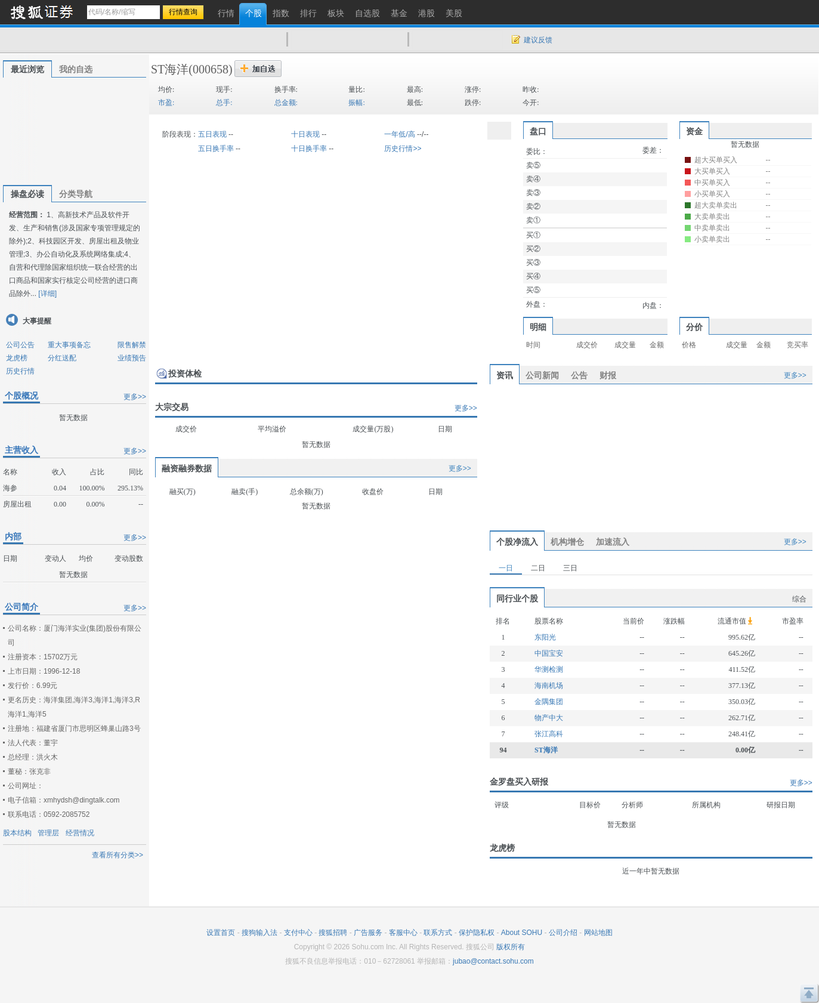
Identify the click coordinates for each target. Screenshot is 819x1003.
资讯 (504, 375)
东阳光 (545, 637)
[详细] (47, 293)
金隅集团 (548, 702)
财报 (607, 375)
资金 (694, 131)
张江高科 (548, 734)
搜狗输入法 (259, 932)
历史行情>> (402, 148)
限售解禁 (132, 345)
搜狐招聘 (333, 932)
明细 (538, 327)
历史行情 (20, 371)
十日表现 (305, 134)
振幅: (356, 102)
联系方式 (438, 932)
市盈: (166, 102)
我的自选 (75, 69)
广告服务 (368, 932)
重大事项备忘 (69, 345)
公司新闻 (542, 375)
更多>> (134, 397)
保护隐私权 (477, 932)
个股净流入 (517, 542)
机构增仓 (567, 542)
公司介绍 (563, 932)
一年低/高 (399, 134)
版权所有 (510, 947)
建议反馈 (538, 40)
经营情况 (80, 833)
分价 (694, 327)
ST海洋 (169, 69)
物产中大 (548, 718)
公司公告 (20, 345)
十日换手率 (309, 148)
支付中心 (298, 932)
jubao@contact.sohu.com (493, 961)
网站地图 (598, 932)
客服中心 (403, 932)
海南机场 (548, 685)
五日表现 (212, 134)
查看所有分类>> (117, 855)
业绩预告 (132, 358)
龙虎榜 (16, 358)
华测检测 (548, 669)
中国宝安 (548, 653)
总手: (224, 102)
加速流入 (612, 542)
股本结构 (17, 833)
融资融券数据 (187, 468)
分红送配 (62, 358)
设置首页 (220, 932)
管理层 (48, 833)
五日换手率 (216, 148)
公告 (579, 375)
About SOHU (521, 932)
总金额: (286, 102)
